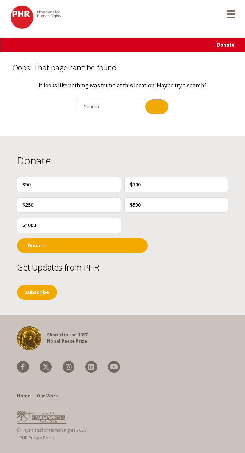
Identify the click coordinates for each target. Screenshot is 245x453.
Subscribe (37, 292)
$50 (26, 184)
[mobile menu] (231, 13)
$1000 (29, 225)
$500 (135, 205)
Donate (226, 44)
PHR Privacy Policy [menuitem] (37, 438)
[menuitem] (23, 367)
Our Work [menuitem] (47, 396)
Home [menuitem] (23, 396)
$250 (27, 205)
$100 (135, 184)
